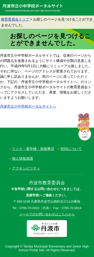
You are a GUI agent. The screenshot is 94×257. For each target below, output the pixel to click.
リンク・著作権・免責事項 (33, 149)
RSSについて (71, 149)
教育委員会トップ (15, 19)
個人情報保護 (22, 158)
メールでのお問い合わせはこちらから (47, 214)
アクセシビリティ (26, 168)
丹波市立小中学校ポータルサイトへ (28, 106)
